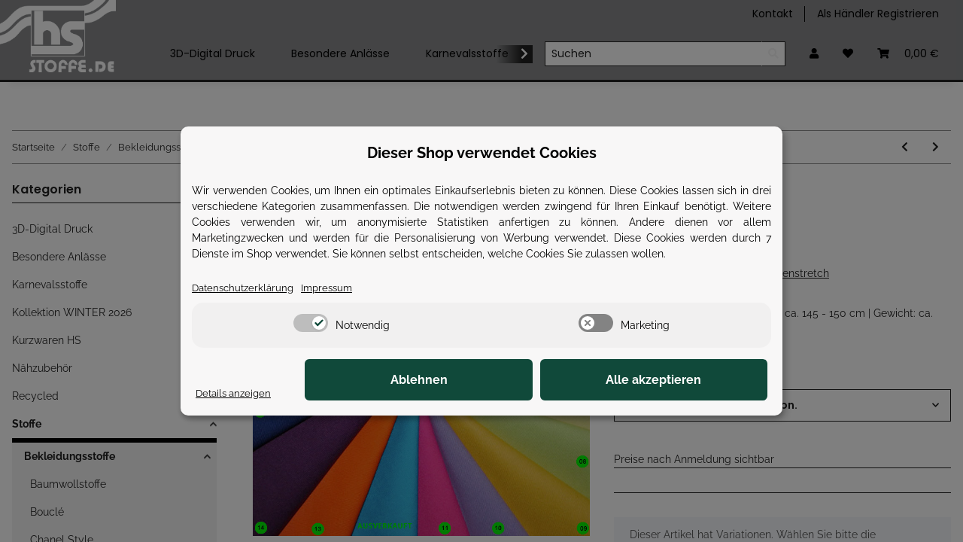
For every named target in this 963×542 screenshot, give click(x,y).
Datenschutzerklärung (246, 288)
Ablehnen (534, 380)
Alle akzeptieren (692, 380)
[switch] (310, 324)
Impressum (335, 288)
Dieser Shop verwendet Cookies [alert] (482, 152)
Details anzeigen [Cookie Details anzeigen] (236, 393)
